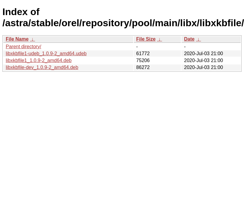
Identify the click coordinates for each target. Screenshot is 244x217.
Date (189, 39)
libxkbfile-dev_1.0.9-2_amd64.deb (42, 67)
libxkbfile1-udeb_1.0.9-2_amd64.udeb (46, 53)
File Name (17, 39)
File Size (146, 39)
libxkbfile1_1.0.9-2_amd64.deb (39, 60)
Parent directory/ (23, 46)
